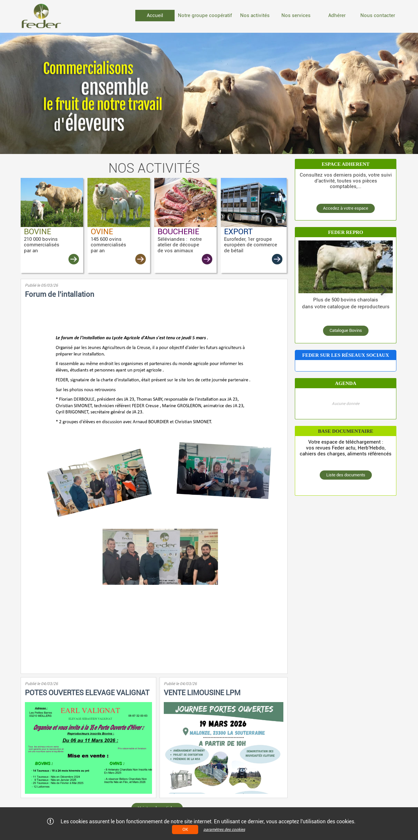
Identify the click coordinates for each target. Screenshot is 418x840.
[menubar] (266, 16)
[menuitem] (155, 15)
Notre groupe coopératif (205, 15)
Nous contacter (377, 15)
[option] (209, 93)
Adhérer (337, 15)
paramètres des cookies (224, 829)
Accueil (155, 15)
